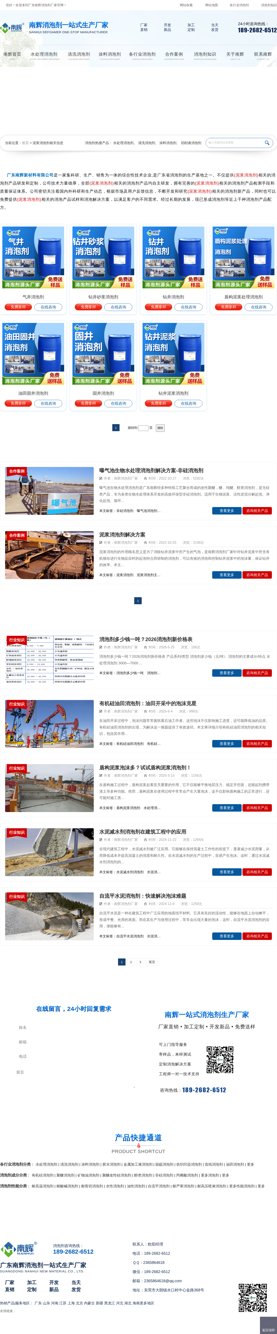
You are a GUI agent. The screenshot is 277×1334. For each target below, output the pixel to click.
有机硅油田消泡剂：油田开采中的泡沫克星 (147, 703)
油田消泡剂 (235, 1164)
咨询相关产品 (257, 511)
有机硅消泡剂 (42, 1175)
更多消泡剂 (210, 1175)
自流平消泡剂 (159, 1186)
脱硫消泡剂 (164, 1164)
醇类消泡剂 (143, 1175)
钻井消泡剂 (173, 297)
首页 (25, 143)
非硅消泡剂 (164, 1175)
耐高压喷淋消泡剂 (211, 1186)
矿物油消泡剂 (88, 1175)
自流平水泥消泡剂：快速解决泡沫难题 (142, 896)
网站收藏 (186, 5)
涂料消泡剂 (167, 143)
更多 (250, 1164)
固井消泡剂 (103, 393)
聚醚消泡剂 (65, 1175)
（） (163, 1329)
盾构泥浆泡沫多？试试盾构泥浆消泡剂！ (145, 767)
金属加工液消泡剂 (138, 1164)
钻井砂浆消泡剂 (103, 297)
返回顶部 (268, 1330)
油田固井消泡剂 (33, 393)
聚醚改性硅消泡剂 (116, 1175)
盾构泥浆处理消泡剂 (243, 297)
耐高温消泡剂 (42, 1186)
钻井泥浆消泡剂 (173, 393)
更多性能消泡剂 (242, 1186)
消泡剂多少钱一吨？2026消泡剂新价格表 (145, 639)
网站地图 (211, 5)
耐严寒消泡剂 (183, 1186)
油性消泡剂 (136, 1186)
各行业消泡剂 (239, 5)
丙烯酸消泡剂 (187, 1175)
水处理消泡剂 (123, 143)
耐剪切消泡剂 (92, 1186)
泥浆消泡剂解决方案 (122, 535)
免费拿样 (18, 307)
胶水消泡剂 (111, 1164)
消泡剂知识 (269, 5)
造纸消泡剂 (214, 1164)
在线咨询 (48, 307)
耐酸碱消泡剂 (67, 1186)
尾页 (152, 962)
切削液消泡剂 (191, 143)
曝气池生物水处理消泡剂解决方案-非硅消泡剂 (151, 470)
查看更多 (227, 511)
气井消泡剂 (33, 297)
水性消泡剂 (115, 1186)
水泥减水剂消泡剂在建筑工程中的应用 (142, 832)
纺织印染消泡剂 (189, 1164)
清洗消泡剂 (146, 143)
